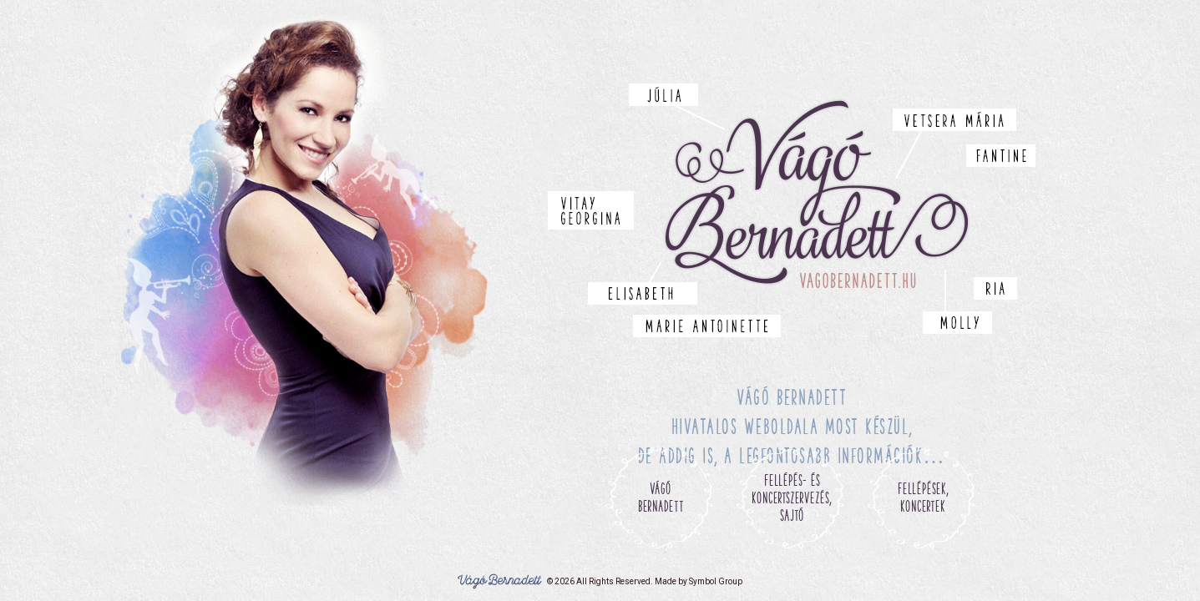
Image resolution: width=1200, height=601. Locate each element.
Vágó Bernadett (499, 582)
